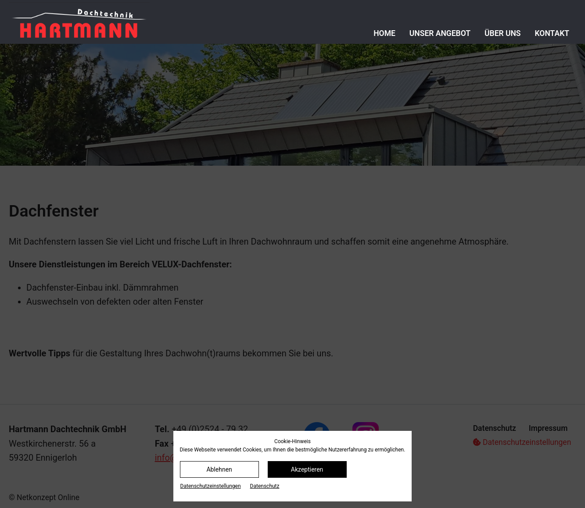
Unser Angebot (439, 33)
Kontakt (552, 33)
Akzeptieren (307, 469)
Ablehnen (219, 469)
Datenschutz (265, 486)
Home (384, 33)
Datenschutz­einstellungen (210, 486)
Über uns (503, 33)
